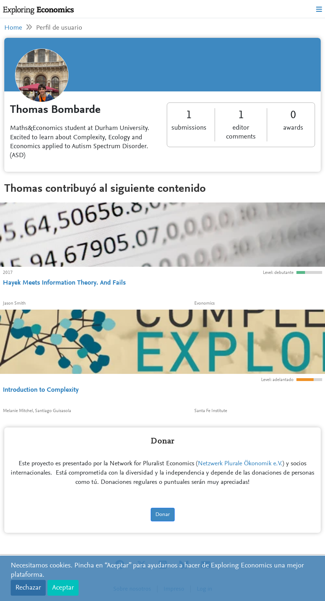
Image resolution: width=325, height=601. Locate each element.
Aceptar (63, 587)
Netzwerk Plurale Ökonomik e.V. (240, 464)
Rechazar (28, 587)
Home (13, 28)
